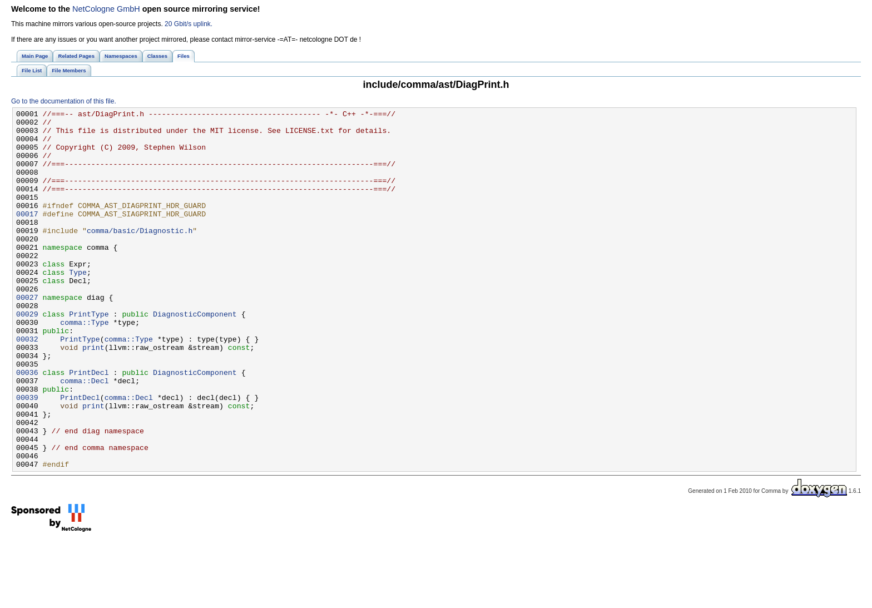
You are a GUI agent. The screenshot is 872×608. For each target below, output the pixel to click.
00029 (27, 355)
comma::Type (84, 365)
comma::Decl (84, 436)
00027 (27, 335)
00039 (27, 456)
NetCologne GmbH (106, 8)
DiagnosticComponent (195, 355)
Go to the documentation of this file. (63, 101)
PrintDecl (88, 426)
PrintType (88, 355)
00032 (27, 385)
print (93, 395)
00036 (27, 426)
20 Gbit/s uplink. (188, 24)
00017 (27, 235)
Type (78, 305)
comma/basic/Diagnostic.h (139, 255)
